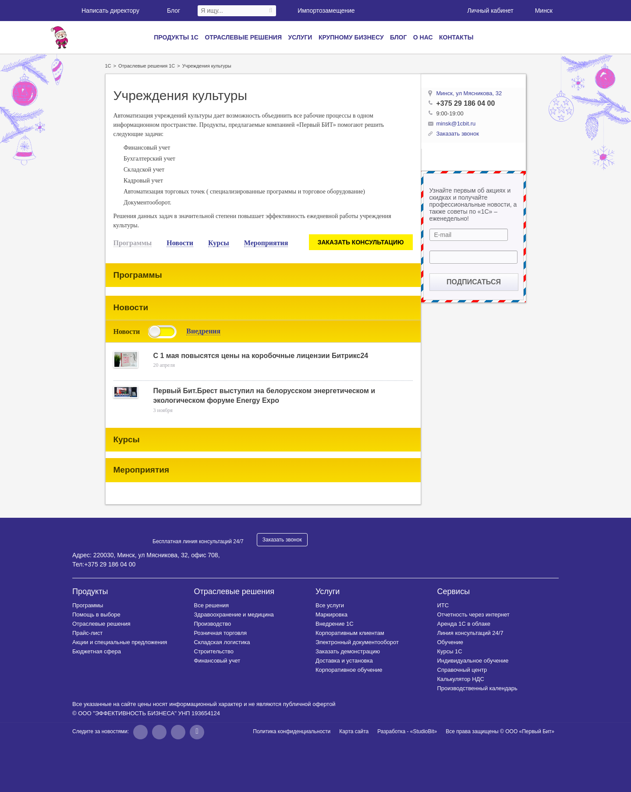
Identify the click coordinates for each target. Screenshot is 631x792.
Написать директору (105, 10)
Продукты (90, 591)
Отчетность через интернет (473, 614)
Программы (132, 243)
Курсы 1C (449, 651)
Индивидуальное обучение (473, 660)
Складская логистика (222, 642)
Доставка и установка (344, 660)
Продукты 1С (176, 37)
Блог (169, 10)
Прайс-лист (87, 633)
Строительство (214, 651)
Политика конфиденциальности (291, 731)
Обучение (450, 642)
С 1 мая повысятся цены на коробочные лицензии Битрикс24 (261, 355)
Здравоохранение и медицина (234, 614)
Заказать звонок (282, 540)
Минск (543, 10)
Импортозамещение (326, 10)
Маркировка (331, 614)
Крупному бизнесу (351, 37)
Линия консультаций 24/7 (470, 633)
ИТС (443, 605)
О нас (423, 37)
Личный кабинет (485, 10)
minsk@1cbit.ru (456, 123)
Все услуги (330, 605)
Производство (212, 623)
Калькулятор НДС (460, 679)
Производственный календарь (477, 688)
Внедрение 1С (335, 623)
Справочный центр (462, 670)
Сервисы (453, 591)
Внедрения (203, 331)
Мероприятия (266, 243)
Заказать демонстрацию (348, 651)
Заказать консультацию (361, 242)
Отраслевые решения (243, 37)
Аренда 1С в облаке (463, 623)
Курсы (218, 243)
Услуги (300, 37)
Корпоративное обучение (349, 670)
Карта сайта (354, 731)
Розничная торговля (220, 633)
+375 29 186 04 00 (465, 103)
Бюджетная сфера (96, 651)
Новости (180, 243)
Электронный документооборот (357, 642)
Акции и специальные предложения (119, 642)
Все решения (211, 605)
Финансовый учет (217, 660)
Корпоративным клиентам (350, 633)
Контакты (456, 37)
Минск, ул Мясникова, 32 (469, 93)
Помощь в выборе (96, 614)
